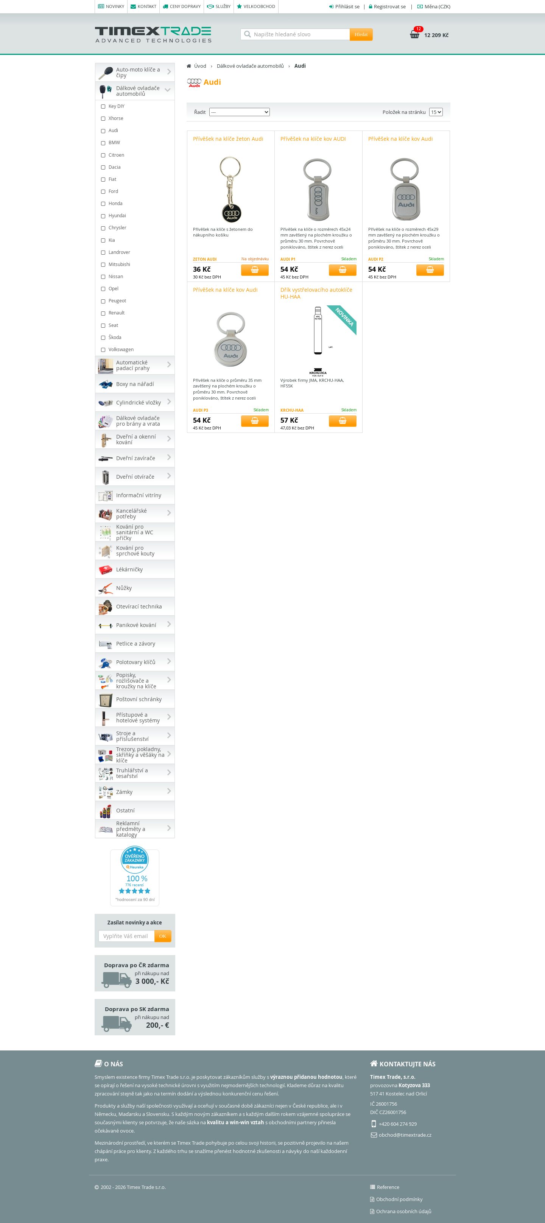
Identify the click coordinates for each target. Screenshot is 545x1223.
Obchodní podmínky (396, 1199)
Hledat (361, 34)
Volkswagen (136, 349)
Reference (384, 1187)
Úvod (200, 65)
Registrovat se (390, 6)
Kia (136, 240)
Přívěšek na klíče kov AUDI (313, 138)
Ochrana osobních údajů (400, 1211)
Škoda (136, 337)
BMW (136, 142)
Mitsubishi (136, 264)
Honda (136, 203)
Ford (136, 191)
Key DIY (136, 106)
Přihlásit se (347, 6)
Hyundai (136, 215)
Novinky (111, 6)
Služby (218, 6)
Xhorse (136, 118)
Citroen (136, 155)
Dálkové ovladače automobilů (250, 65)
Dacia (136, 167)
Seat (136, 325)
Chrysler (136, 227)
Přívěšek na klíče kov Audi (400, 138)
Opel (136, 288)
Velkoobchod (256, 6)
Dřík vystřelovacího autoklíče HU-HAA (316, 293)
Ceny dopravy (182, 6)
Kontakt (143, 6)
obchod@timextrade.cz (405, 1134)
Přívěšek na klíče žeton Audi (228, 138)
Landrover (136, 252)
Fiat (136, 179)
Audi (136, 130)
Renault (136, 313)
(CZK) (437, 6)
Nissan (136, 276)
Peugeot (136, 300)
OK (163, 936)
